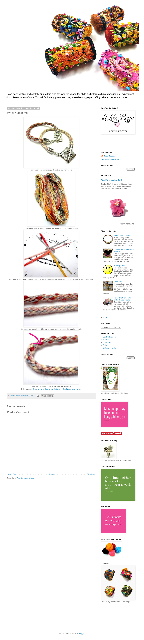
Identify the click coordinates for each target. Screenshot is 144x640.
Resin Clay (118, 282)
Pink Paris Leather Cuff (111, 180)
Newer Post (12, 474)
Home (51, 474)
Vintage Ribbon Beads (122, 235)
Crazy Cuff (106, 342)
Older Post (91, 474)
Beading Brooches (109, 337)
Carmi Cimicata (109, 156)
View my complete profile (110, 159)
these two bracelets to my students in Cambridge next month (56, 389)
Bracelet (106, 340)
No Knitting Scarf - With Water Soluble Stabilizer (122, 299)
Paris (105, 345)
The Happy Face (120, 266)
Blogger (81, 633)
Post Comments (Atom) (25, 478)
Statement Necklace (110, 348)
